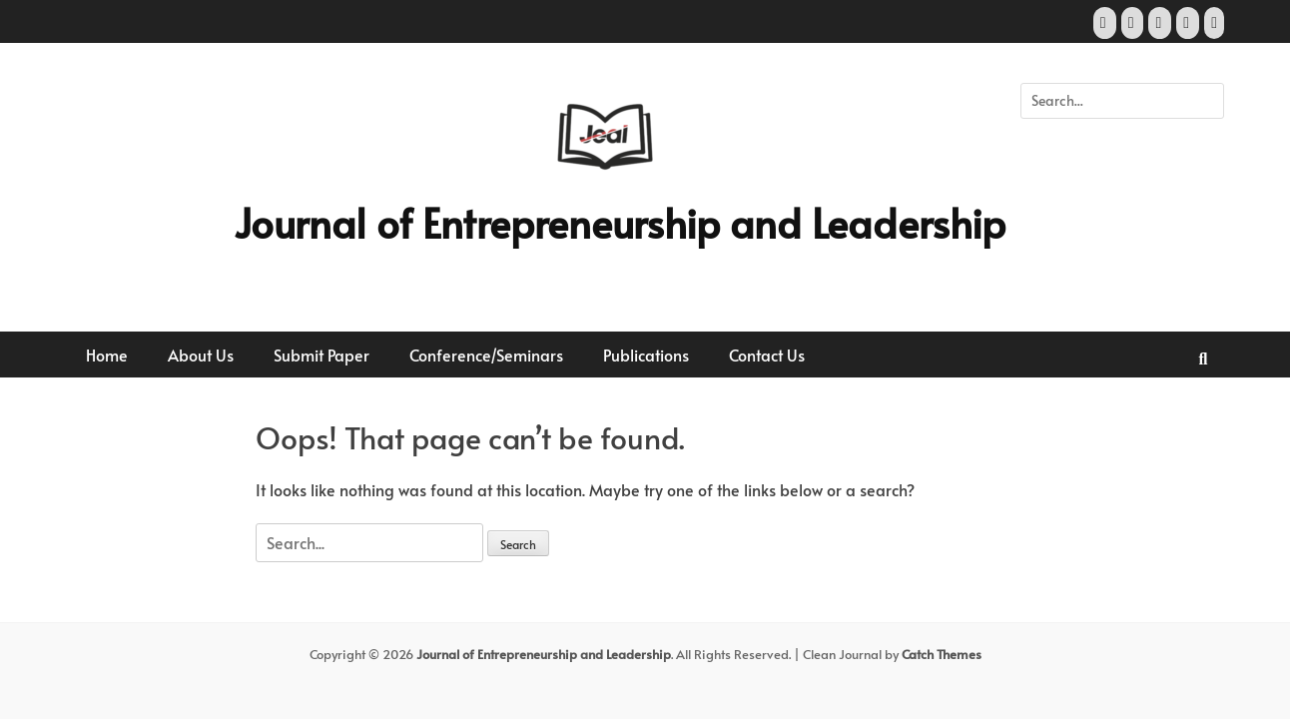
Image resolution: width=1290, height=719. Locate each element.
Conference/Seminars (486, 354)
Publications (646, 354)
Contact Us (767, 354)
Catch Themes (941, 654)
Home (107, 354)
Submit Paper (321, 354)
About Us (201, 354)
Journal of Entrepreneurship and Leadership (619, 222)
